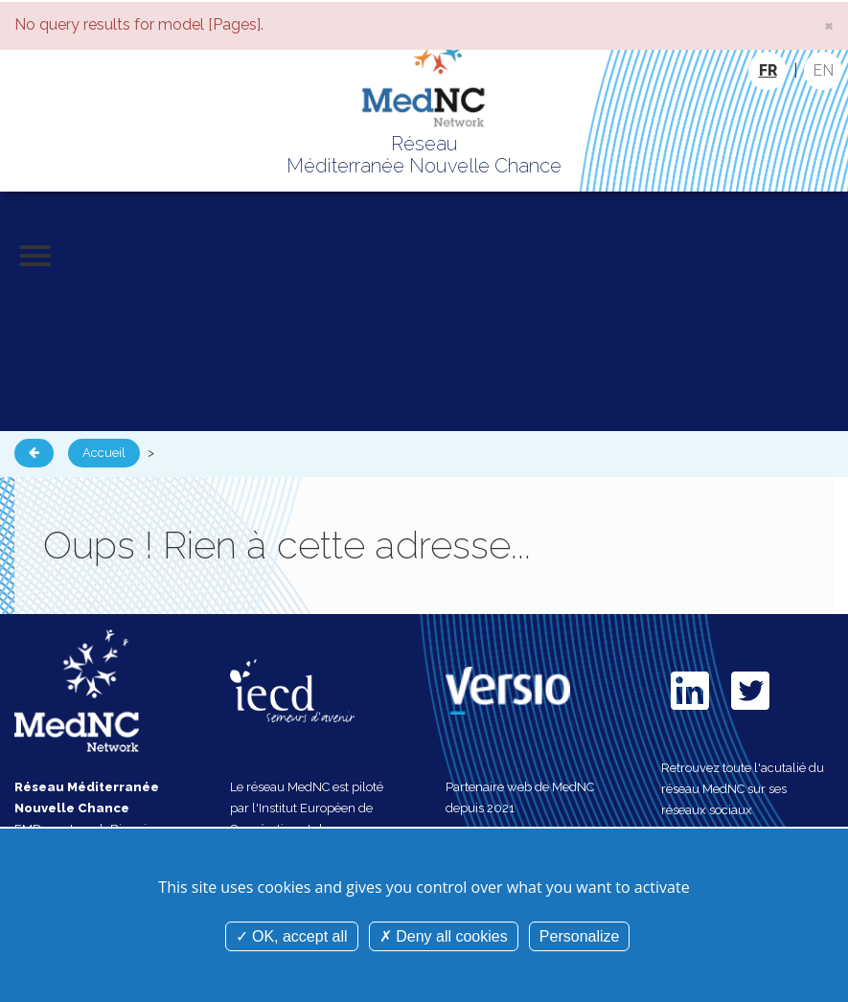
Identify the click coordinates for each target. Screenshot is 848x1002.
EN (823, 70)
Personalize (579, 936)
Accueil (104, 452)
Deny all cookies (443, 936)
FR (768, 70)
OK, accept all (292, 936)
